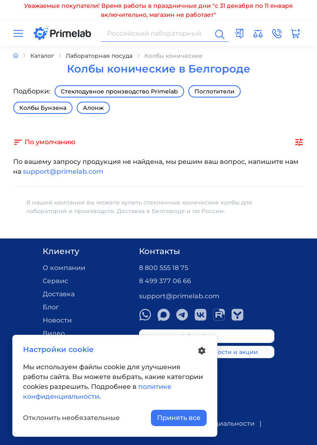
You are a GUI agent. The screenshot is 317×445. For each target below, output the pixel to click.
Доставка (59, 294)
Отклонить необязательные (71, 418)
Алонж (93, 107)
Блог (51, 307)
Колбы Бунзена (42, 107)
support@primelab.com (63, 171)
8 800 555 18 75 (163, 268)
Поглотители (214, 91)
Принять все (179, 418)
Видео (54, 333)
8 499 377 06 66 (165, 281)
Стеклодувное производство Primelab (119, 91)
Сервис (55, 281)
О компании (64, 268)
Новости (57, 320)
